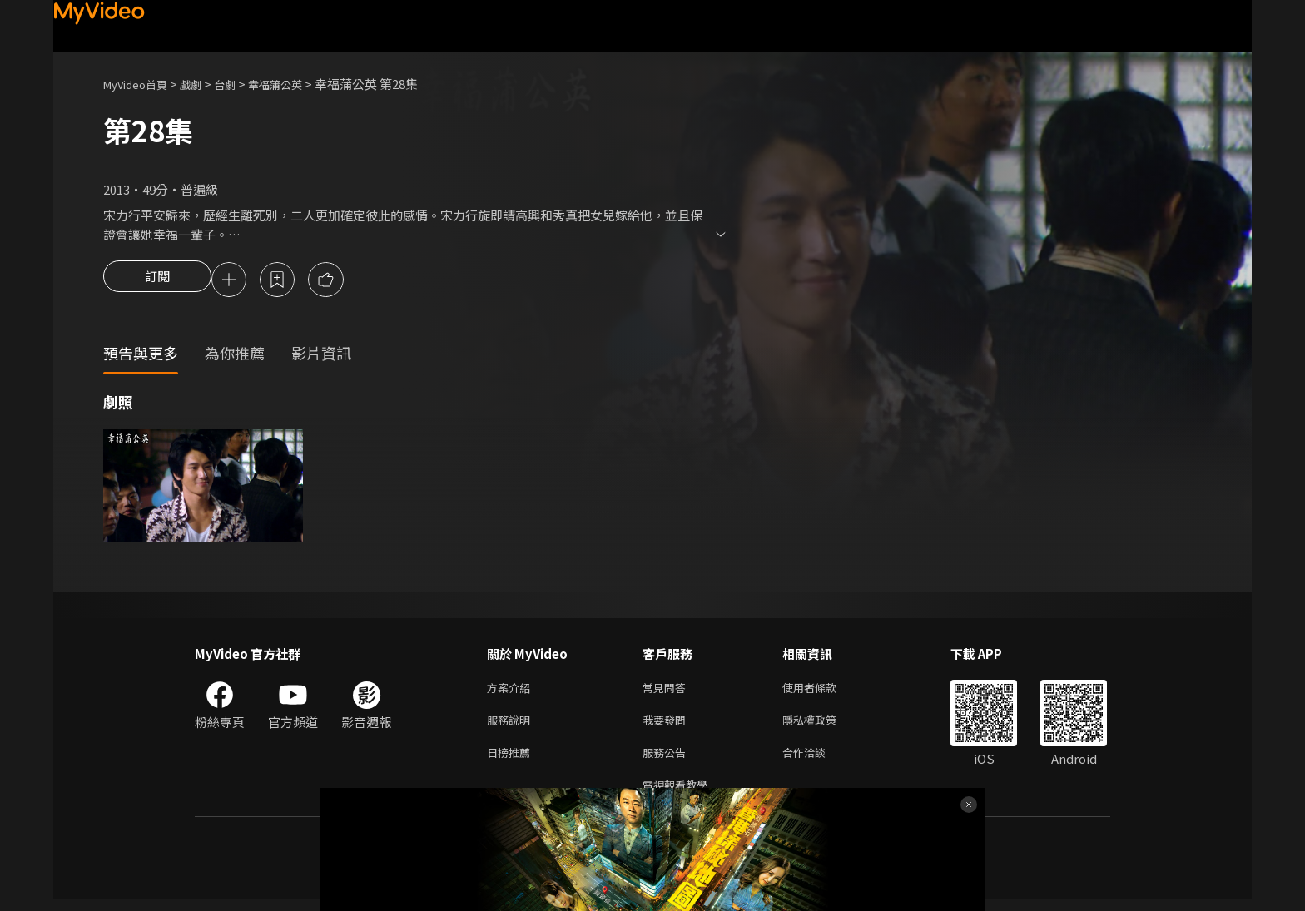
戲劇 (203, 83)
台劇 (241, 83)
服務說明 (512, 726)
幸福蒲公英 (297, 83)
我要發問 (667, 726)
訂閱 (157, 281)
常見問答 (667, 691)
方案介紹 (512, 691)
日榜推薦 (512, 761)
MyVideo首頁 (141, 83)
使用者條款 (823, 691)
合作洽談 (817, 761)
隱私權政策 (823, 726)
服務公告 (667, 761)
